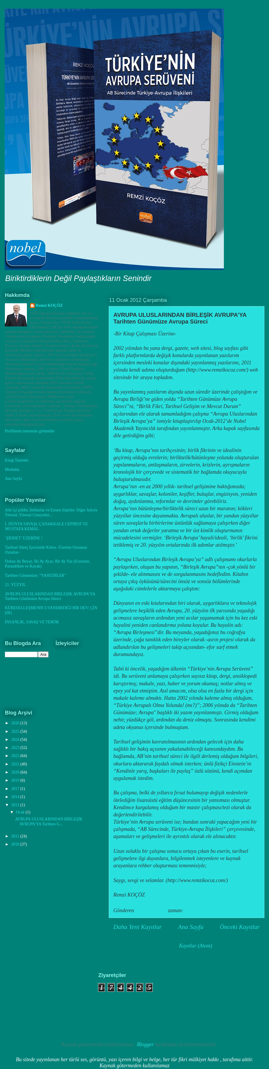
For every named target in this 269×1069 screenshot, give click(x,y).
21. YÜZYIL (15, 585)
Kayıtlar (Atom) (195, 946)
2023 (16, 747)
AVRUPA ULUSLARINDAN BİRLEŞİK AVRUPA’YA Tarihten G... (48, 821)
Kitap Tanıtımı (17, 460)
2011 (15, 836)
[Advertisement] (38, 1001)
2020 (16, 772)
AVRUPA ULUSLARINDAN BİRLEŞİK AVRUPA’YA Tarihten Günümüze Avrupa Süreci (179, 318)
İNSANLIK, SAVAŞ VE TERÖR (32, 622)
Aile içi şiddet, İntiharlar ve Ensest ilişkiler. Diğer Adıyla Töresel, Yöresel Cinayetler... (51, 512)
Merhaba (12, 469)
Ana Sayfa (190, 926)
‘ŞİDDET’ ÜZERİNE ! (24, 538)
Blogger (145, 1044)
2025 (16, 731)
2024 (16, 739)
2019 (16, 780)
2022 (16, 756)
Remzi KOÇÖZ (49, 305)
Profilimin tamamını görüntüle (29, 431)
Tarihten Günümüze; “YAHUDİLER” (35, 575)
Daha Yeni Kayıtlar (137, 926)
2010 (16, 844)
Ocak (20, 812)
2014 (16, 797)
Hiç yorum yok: (220, 910)
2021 (16, 764)
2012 (16, 805)
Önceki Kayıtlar (240, 926)
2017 (16, 789)
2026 (16, 723)
